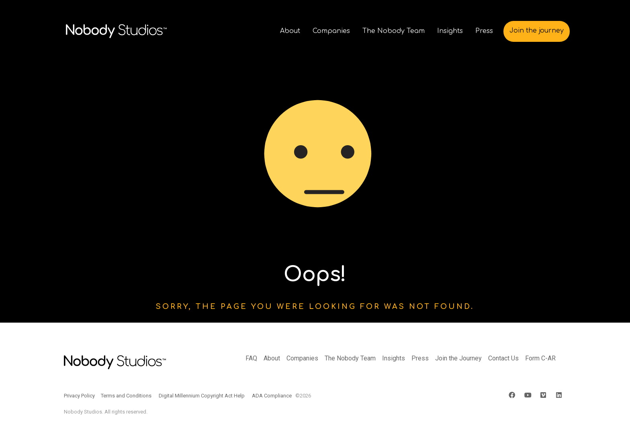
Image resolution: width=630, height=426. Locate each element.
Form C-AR (540, 358)
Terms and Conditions (126, 396)
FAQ (251, 358)
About (272, 358)
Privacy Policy (79, 396)
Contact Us (503, 358)
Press (420, 358)
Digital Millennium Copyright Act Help (202, 396)
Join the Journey (458, 358)
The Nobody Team (350, 358)
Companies (302, 358)
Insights (393, 358)
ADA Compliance (272, 396)
